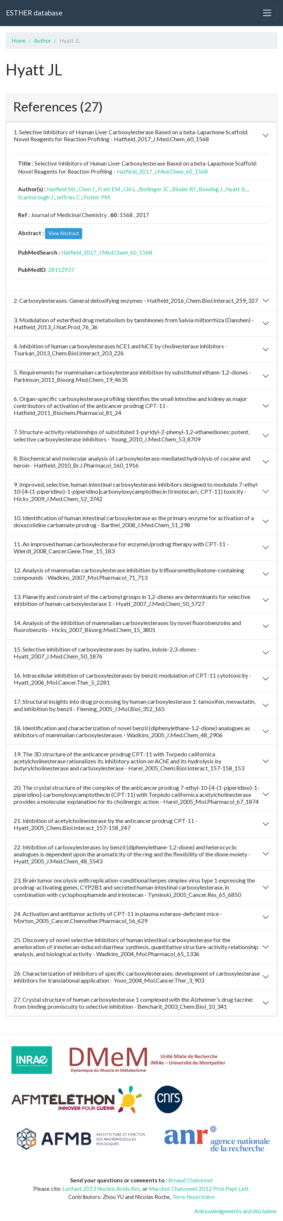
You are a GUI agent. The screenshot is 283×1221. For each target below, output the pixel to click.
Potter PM (96, 197)
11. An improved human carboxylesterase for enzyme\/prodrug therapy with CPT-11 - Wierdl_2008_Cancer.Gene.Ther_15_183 (121, 547)
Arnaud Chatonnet (190, 1180)
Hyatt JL (236, 189)
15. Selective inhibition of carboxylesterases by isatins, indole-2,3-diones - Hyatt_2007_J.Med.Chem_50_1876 (106, 653)
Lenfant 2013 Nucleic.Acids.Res (101, 1188)
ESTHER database (34, 12)
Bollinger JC (154, 189)
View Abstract (63, 233)
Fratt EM (109, 189)
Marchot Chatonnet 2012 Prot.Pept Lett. (199, 1188)
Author (42, 40)
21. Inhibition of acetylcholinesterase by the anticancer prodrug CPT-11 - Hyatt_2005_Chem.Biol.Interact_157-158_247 (106, 824)
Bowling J (210, 189)
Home (18, 40)
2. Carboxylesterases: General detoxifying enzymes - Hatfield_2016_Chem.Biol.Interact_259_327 (136, 300)
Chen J (86, 189)
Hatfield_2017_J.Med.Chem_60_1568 (162, 171)
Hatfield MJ (61, 189)
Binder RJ (183, 189)
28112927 (61, 269)
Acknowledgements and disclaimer (235, 1211)
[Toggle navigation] (267, 13)
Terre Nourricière (193, 1196)
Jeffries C (68, 197)
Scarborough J (35, 197)
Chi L (129, 189)
